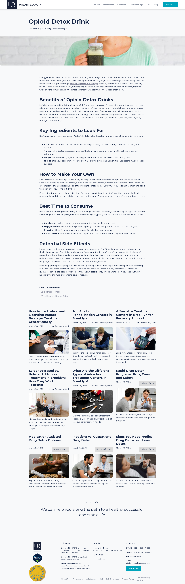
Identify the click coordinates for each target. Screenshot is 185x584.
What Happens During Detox (54, 296)
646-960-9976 (133, 556)
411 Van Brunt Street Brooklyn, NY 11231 (107, 549)
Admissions (122, 5)
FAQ (148, 5)
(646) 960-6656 (139, 552)
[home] (24, 4)
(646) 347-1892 (138, 548)
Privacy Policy (128, 579)
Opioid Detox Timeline (51, 292)
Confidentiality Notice (143, 578)
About (97, 5)
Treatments (108, 5)
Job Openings (137, 5)
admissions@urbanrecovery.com (138, 562)
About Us (65, 579)
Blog (156, 5)
